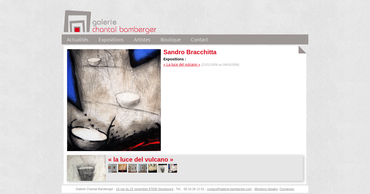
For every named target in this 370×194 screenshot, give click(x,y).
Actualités (77, 39)
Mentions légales (266, 189)
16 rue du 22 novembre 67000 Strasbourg (144, 189)
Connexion (287, 189)
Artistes (142, 39)
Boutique (171, 39)
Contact (199, 39)
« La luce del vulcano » (181, 64)
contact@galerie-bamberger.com (229, 189)
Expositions (111, 39)
